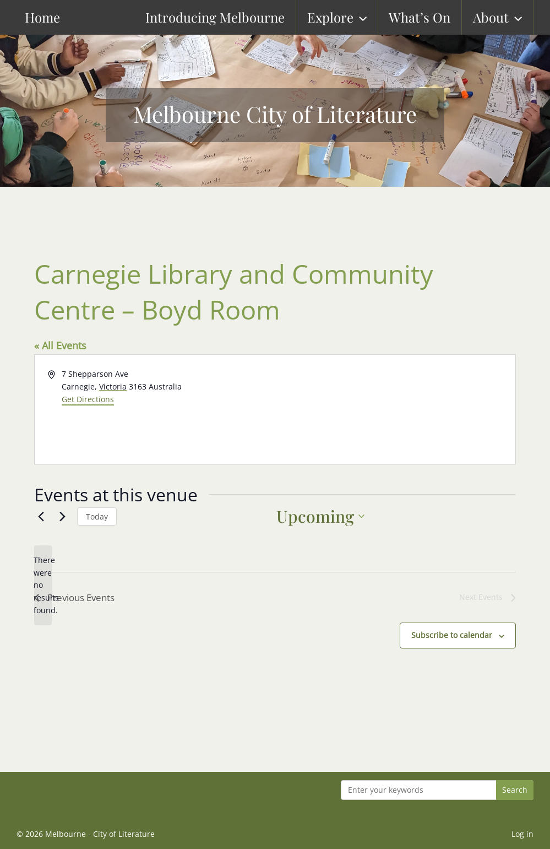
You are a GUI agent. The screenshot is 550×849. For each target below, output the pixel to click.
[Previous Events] (40, 516)
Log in (522, 834)
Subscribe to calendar (451, 636)
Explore (347, 17)
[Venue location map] (395, 409)
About (506, 17)
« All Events (60, 345)
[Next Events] (62, 516)
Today (97, 516)
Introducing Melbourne (226, 17)
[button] (370, 17)
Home (25, 17)
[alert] (43, 585)
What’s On (429, 17)
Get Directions (88, 399)
